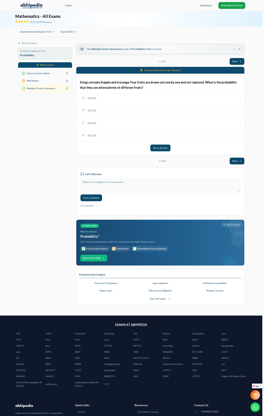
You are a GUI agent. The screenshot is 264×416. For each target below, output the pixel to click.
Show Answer (160, 147)
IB (17, 357)
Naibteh (138, 364)
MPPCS (138, 345)
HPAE (166, 376)
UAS (194, 370)
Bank (106, 357)
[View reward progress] (255, 395)
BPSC (78, 345)
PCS (18, 339)
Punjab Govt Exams (173, 364)
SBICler (20, 364)
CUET (78, 370)
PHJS (136, 370)
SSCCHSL (197, 364)
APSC (137, 339)
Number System (214, 290)
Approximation (160, 283)
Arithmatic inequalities (215, 283)
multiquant (51, 384)
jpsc (48, 345)
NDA (48, 357)
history (166, 333)
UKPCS (20, 345)
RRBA (195, 357)
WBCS (224, 339)
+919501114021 (210, 411)
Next (237, 61)
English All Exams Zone (233, 376)
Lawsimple (109, 370)
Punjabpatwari (111, 364)
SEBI (136, 351)
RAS (165, 339)
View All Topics (160, 298)
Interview (80, 333)
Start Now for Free (231, 5)
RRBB (78, 364)
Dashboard (206, 5)
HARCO (50, 376)
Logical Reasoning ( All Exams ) (86, 384)
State (195, 339)
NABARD (168, 351)
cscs (106, 339)
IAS (18, 333)
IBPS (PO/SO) (141, 357)
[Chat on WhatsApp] (255, 407)
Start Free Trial (94, 258)
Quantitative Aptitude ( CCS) (37, 31)
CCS (106, 384)
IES (135, 333)
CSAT (49, 333)
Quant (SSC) (68, 31)
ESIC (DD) (197, 351)
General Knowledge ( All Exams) (29, 384)
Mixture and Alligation (160, 290)
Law (223, 333)
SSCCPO (21, 370)
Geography (198, 333)
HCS (48, 339)
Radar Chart (105, 290)
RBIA (77, 351)
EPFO (49, 351)
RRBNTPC (109, 376)
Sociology (109, 333)
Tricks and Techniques (106, 283)
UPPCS (108, 345)
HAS (77, 339)
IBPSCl (166, 357)
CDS (77, 357)
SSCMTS (50, 370)
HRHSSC (21, 376)
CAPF (224, 351)
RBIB (107, 351)
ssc (223, 364)
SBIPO (225, 357)
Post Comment (91, 197)
